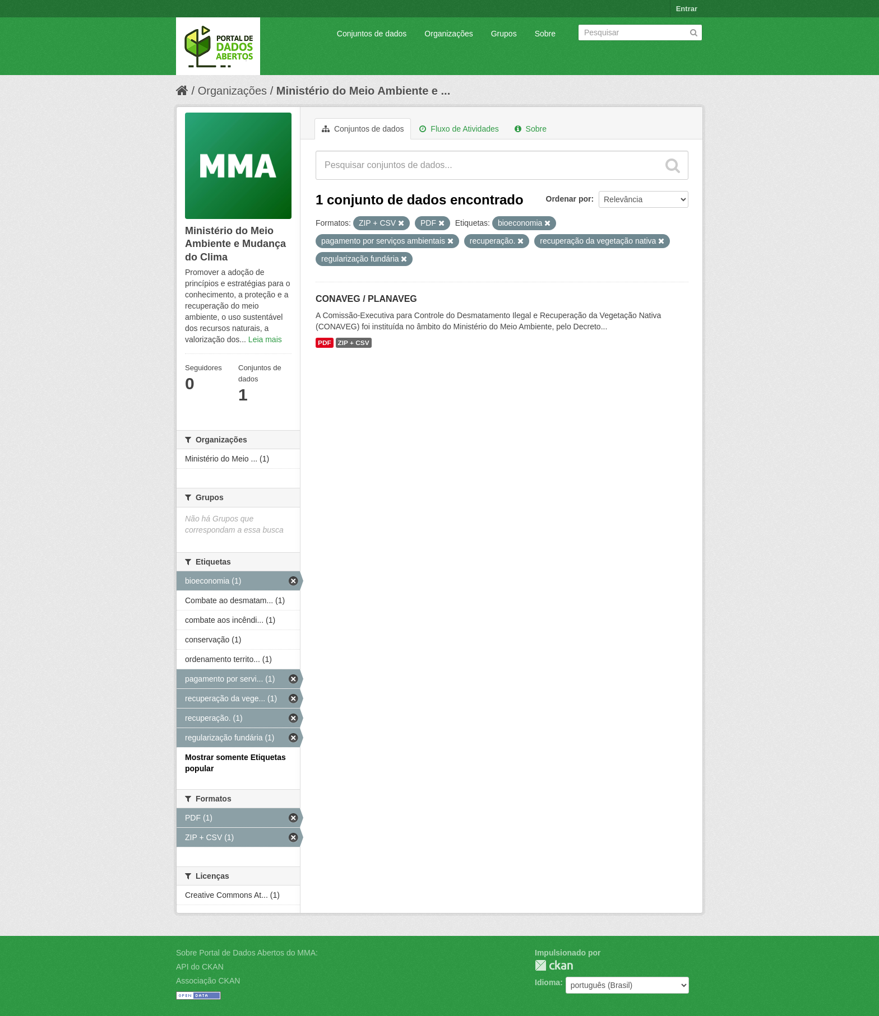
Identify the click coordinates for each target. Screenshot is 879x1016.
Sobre (545, 33)
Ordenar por (568, 198)
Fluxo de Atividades (458, 128)
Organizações (448, 33)
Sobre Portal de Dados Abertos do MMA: (247, 952)
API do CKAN (200, 966)
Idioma (547, 982)
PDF (324, 343)
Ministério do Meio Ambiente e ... (363, 91)
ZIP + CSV (353, 343)
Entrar (686, 8)
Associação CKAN (208, 980)
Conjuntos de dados (372, 33)
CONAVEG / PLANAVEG (366, 299)
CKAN (554, 965)
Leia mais (265, 339)
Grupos (504, 33)
